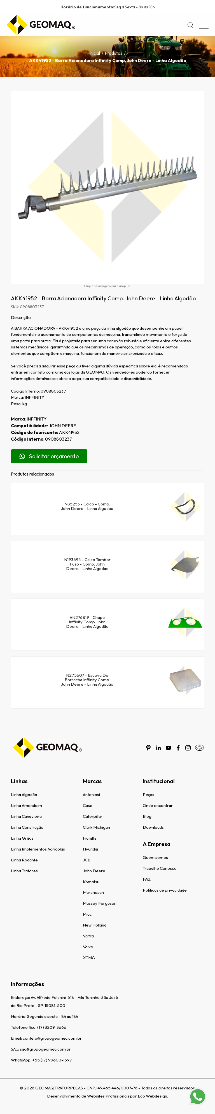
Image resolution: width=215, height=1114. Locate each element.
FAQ (147, 879)
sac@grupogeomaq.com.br (45, 1049)
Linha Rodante (24, 860)
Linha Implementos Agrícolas (38, 849)
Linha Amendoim (26, 805)
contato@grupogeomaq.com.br (52, 1038)
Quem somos (155, 857)
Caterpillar (92, 816)
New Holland (94, 925)
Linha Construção (27, 827)
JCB (86, 860)
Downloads (153, 827)
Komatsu (91, 881)
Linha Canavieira (26, 816)
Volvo (88, 946)
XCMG (89, 957)
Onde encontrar (158, 805)
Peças (148, 794)
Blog (147, 816)
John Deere (94, 870)
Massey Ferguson (99, 903)
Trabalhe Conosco (160, 868)
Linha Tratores (24, 870)
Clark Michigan (96, 827)
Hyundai (90, 849)
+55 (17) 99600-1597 (52, 1060)
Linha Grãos (22, 838)
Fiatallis (90, 838)
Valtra (88, 936)
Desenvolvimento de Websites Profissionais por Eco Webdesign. (107, 1096)
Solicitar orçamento (49, 456)
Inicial (94, 53)
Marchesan (93, 892)
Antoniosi (91, 794)
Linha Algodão (24, 794)
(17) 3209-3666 (51, 1027)
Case (87, 805)
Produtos (113, 53)
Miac (87, 914)
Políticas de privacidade (165, 890)
